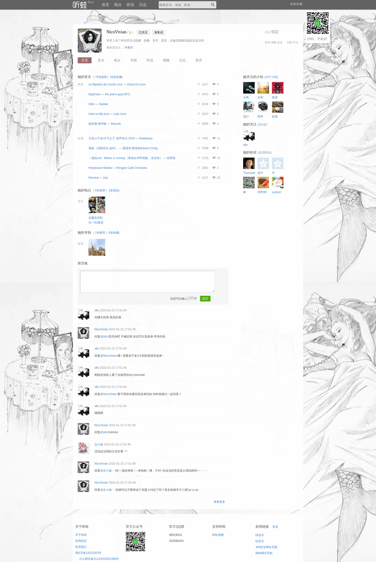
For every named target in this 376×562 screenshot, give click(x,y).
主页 (84, 60)
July (105, 177)
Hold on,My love (98, 114)
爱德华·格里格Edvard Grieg (140, 148)
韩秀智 (171, 158)
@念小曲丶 (107, 470)
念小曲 (98, 444)
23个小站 (271, 77)
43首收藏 (116, 77)
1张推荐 (100, 232)
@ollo (104, 336)
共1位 (262, 124)
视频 (166, 60)
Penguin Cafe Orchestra (131, 168)
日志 (143, 5)
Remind (93, 177)
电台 (118, 5)
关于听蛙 (81, 535)
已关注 (143, 32)
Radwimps (146, 138)
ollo (96, 310)
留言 (198, 60)
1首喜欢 (113, 190)
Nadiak (103, 104)
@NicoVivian (108, 355)
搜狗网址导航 (264, 553)
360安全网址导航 (266, 547)
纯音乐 (259, 535)
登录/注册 (296, 4)
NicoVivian (101, 329)
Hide (91, 104)
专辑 (133, 60)
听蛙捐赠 (218, 535)
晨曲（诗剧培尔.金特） (103, 148)
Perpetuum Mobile (100, 168)
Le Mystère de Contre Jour (105, 84)
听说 (130, 5)
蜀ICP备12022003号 (88, 553)
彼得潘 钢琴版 (97, 123)
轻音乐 (259, 541)
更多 (275, 526)
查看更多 (219, 501)
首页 (105, 5)
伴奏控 (128, 47)
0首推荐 (100, 190)
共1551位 (265, 152)
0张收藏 (113, 232)
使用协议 (81, 541)
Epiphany (94, 94)
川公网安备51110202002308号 (99, 559)
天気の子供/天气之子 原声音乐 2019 (111, 138)
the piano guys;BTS (117, 94)
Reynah (116, 123)
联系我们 (81, 547)
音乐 (101, 60)
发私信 (158, 32)
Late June (120, 114)
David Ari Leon (136, 84)
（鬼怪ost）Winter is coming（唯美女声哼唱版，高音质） (125, 158)
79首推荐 (101, 77)
